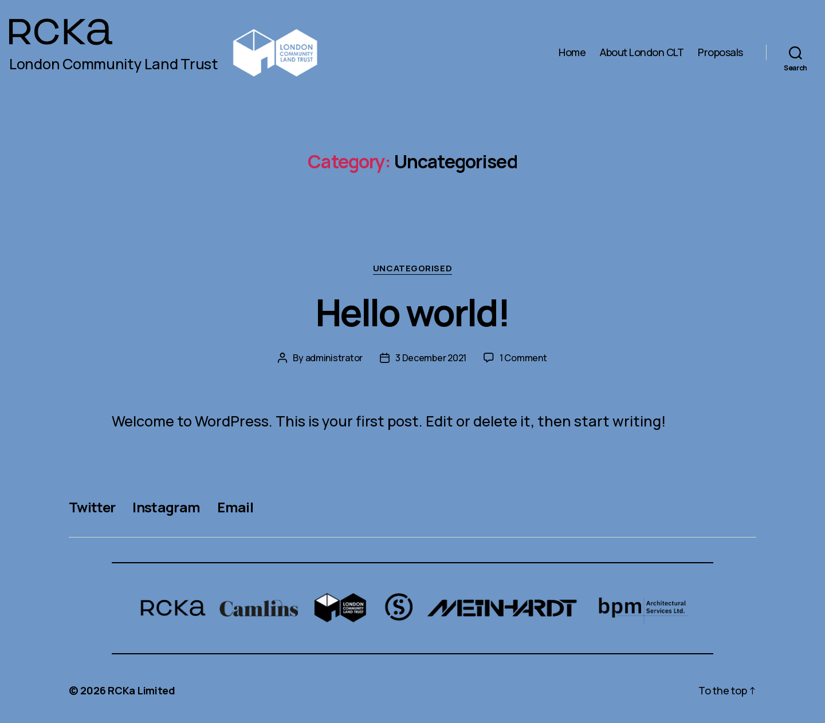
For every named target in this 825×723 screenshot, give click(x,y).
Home (572, 52)
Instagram (166, 506)
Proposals (720, 52)
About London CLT (641, 52)
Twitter (92, 506)
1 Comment (523, 357)
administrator (334, 357)
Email (235, 506)
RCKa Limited (141, 690)
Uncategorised (412, 268)
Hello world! (412, 312)
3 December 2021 (430, 357)
